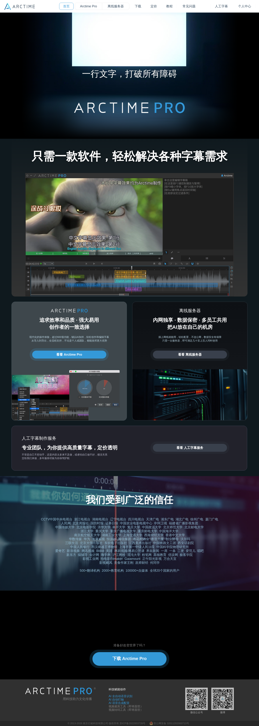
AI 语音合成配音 (119, 702)
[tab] (116, 85)
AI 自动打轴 (116, 699)
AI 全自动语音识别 (120, 696)
